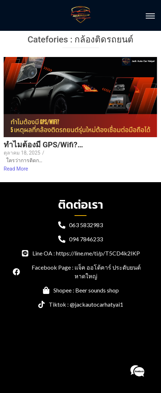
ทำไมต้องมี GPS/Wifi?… (43, 145)
